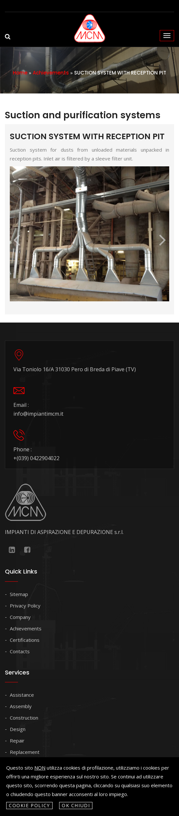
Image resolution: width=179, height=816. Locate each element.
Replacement (25, 752)
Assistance (22, 694)
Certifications (25, 640)
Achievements (51, 72)
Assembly (21, 706)
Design (17, 729)
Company (20, 617)
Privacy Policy (25, 605)
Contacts (20, 651)
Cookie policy (29, 805)
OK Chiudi (76, 805)
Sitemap (19, 594)
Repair (17, 740)
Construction (24, 717)
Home (20, 72)
